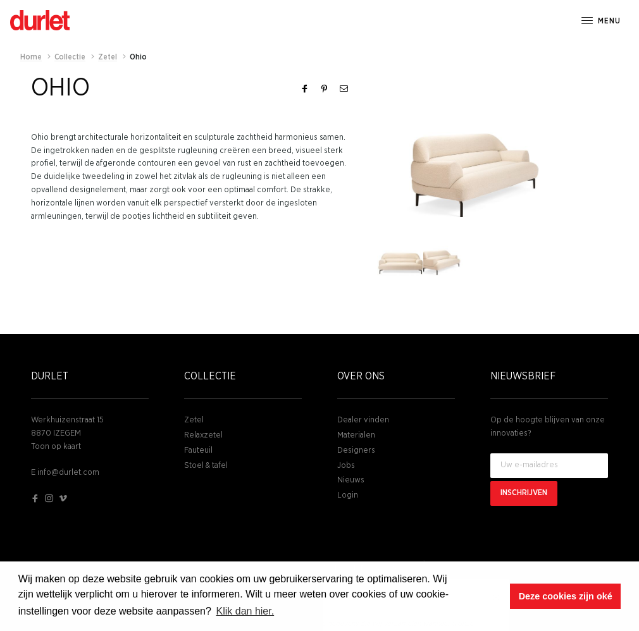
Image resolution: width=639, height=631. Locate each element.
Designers (356, 450)
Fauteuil (198, 450)
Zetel (194, 420)
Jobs (346, 466)
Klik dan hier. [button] (245, 611)
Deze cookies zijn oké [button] (565, 596)
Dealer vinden (363, 420)
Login (347, 495)
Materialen (356, 435)
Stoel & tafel (206, 466)
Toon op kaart (56, 447)
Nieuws (350, 480)
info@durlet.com (68, 473)
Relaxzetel (203, 435)
